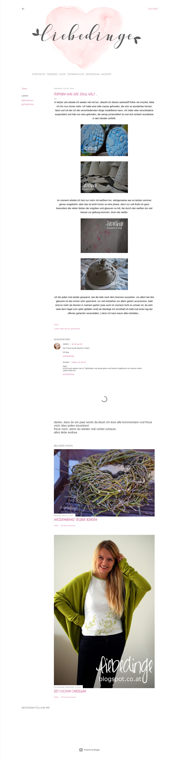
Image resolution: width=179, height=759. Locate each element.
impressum (93, 74)
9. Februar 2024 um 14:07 (78, 362)
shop (62, 74)
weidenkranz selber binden (75, 519)
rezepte (106, 74)
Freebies (52, 74)
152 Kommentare (68, 525)
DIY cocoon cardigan (70, 691)
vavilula (66, 344)
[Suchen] (153, 8)
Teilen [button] (24, 88)
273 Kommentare (68, 697)
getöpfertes (27, 104)
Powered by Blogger (89, 750)
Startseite (38, 74)
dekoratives (27, 100)
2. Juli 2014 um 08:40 (76, 344)
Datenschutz (75, 74)
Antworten (68, 356)
